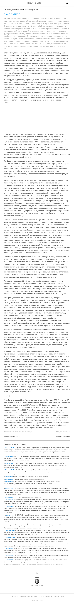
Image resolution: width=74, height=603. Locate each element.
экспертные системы (62, 436)
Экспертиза (9, 463)
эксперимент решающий (12, 436)
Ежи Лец (16, 596)
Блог (11, 596)
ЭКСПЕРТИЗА (9, 448)
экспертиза (9, 456)
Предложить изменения (63, 431)
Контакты (41, 596)
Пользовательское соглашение (54, 596)
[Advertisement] (37, 118)
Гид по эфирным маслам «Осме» (28, 596)
